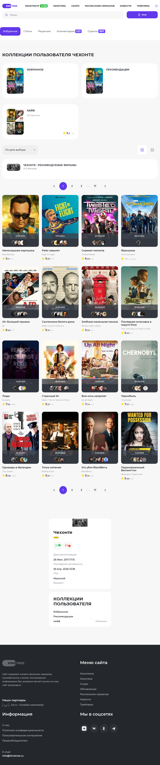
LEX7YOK (18, 388)
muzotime (25, 314)
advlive (25, 242)
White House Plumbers (53, 326)
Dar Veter (141, 459)
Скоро (75, 6)
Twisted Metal (88, 254)
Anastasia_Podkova (103, 242)
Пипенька (60, 388)
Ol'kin (98, 388)
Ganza (64, 314)
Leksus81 (22, 459)
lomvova (101, 388)
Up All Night (87, 400)
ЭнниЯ (95, 388)
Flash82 (144, 459)
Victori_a (64, 242)
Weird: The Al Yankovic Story (55, 400)
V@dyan (13, 314)
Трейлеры (143, 6)
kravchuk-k (94, 242)
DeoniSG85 (91, 459)
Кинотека (59, 6)
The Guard (7, 471)
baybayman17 (25, 459)
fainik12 (138, 459)
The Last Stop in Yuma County (135, 329)
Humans (6, 400)
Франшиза (128, 250)
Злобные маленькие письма (100, 321)
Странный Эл (50, 396)
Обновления (88, 689)
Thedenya (56, 242)
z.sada (104, 314)
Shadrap (95, 314)
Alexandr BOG (105, 459)
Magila (57, 388)
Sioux (13, 459)
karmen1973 (104, 388)
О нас (6, 725)
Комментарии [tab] (69, 31)
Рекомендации (63, 616)
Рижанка (16, 242)
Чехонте (13, 242)
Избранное (60, 611)
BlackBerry (87, 471)
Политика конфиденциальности (23, 730)
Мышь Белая (101, 314)
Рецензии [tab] (44, 31)
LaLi (97, 242)
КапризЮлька (145, 388)
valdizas (59, 242)
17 (95, 186)
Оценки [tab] (96, 31)
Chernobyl (126, 400)
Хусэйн (136, 388)
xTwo (51, 388)
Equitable (139, 314)
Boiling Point (48, 471)
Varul (19, 242)
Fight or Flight (48, 254)
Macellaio (142, 388)
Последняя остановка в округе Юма (136, 323)
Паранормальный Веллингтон (132, 469)
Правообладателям (15, 740)
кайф (80, 621)
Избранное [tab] (10, 31)
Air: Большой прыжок (16, 321)
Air (3, 326)
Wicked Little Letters (91, 326)
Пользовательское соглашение (22, 735)
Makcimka (93, 388)
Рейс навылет (51, 250)
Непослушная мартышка (18, 250)
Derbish (134, 314)
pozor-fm (20, 388)
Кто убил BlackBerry (94, 467)
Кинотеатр (36, 5)
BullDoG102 (22, 314)
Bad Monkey (8, 254)
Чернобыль (128, 396)
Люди (6, 396)
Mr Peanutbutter (61, 314)
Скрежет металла (93, 250)
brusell (63, 388)
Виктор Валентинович (61, 242)
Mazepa (22, 242)
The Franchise (128, 254)
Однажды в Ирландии (16, 467)
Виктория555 (139, 388)
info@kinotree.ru (13, 755)
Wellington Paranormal (131, 474)
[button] (156, 6)
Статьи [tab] (27, 31)
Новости (125, 6)
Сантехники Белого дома (58, 321)
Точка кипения (51, 467)
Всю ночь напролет (94, 396)
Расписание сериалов (99, 6)
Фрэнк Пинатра (19, 459)
